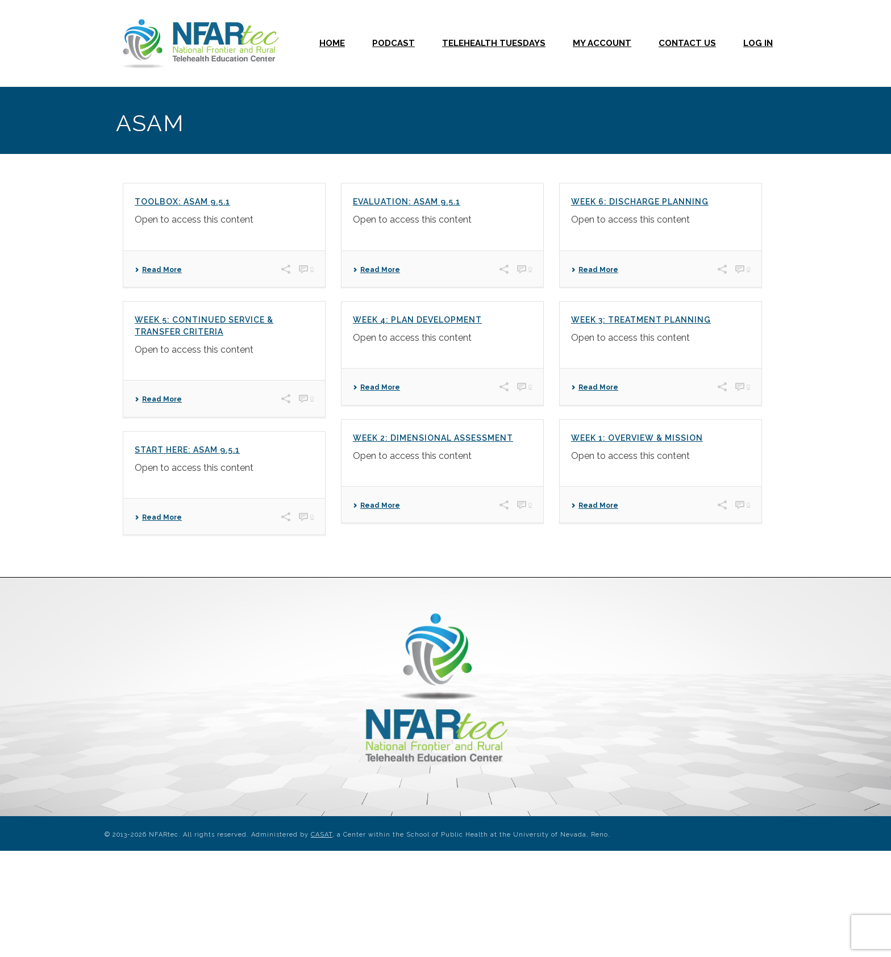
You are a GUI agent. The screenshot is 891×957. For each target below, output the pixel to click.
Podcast (393, 43)
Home (332, 43)
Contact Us (687, 43)
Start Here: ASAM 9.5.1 (187, 449)
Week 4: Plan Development (417, 319)
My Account (602, 43)
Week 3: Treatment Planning (641, 319)
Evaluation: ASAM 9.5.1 (406, 201)
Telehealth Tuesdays (494, 43)
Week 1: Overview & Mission (637, 437)
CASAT (321, 834)
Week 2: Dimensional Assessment (433, 437)
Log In (758, 43)
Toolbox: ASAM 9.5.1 (182, 201)
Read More (158, 269)
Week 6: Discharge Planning (640, 201)
